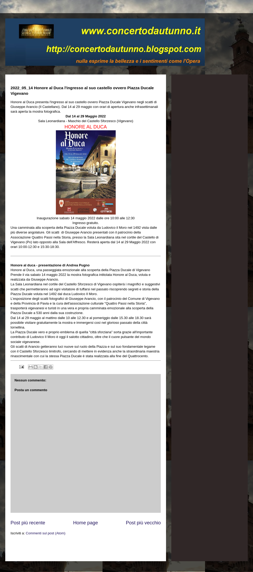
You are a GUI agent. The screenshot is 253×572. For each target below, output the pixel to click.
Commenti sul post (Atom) (45, 533)
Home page (85, 522)
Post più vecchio (143, 522)
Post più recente (28, 522)
